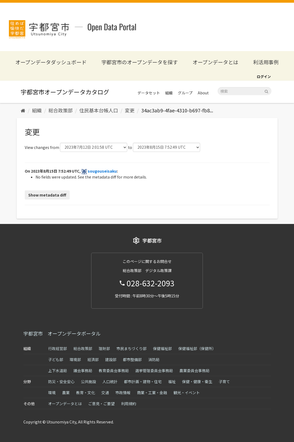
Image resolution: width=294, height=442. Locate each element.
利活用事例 (266, 62)
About (203, 92)
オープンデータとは (215, 62)
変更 (129, 110)
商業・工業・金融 (152, 392)
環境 (52, 392)
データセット (148, 92)
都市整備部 (132, 359)
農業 (66, 392)
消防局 (154, 359)
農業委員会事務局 (194, 370)
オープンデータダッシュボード (51, 62)
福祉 (172, 381)
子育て (224, 381)
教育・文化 (85, 392)
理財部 (104, 348)
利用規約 (128, 403)
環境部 (75, 359)
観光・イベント (186, 392)
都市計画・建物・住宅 (143, 381)
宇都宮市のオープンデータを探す (139, 62)
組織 (169, 92)
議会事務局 (82, 370)
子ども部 (55, 359)
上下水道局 (57, 370)
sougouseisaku (102, 171)
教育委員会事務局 (114, 370)
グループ (185, 92)
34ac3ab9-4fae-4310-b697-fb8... (177, 110)
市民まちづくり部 (131, 348)
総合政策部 (60, 110)
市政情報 (122, 392)
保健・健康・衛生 (197, 381)
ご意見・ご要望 (101, 403)
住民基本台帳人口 (98, 110)
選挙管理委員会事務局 (154, 370)
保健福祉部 (162, 348)
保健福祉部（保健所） (197, 348)
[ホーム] (23, 110)
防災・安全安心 (61, 381)
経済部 (93, 359)
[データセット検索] (244, 91)
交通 (105, 392)
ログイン (264, 76)
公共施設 (88, 381)
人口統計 (110, 381)
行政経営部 (57, 348)
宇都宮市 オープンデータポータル (62, 333)
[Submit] (266, 90)
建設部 (110, 359)
